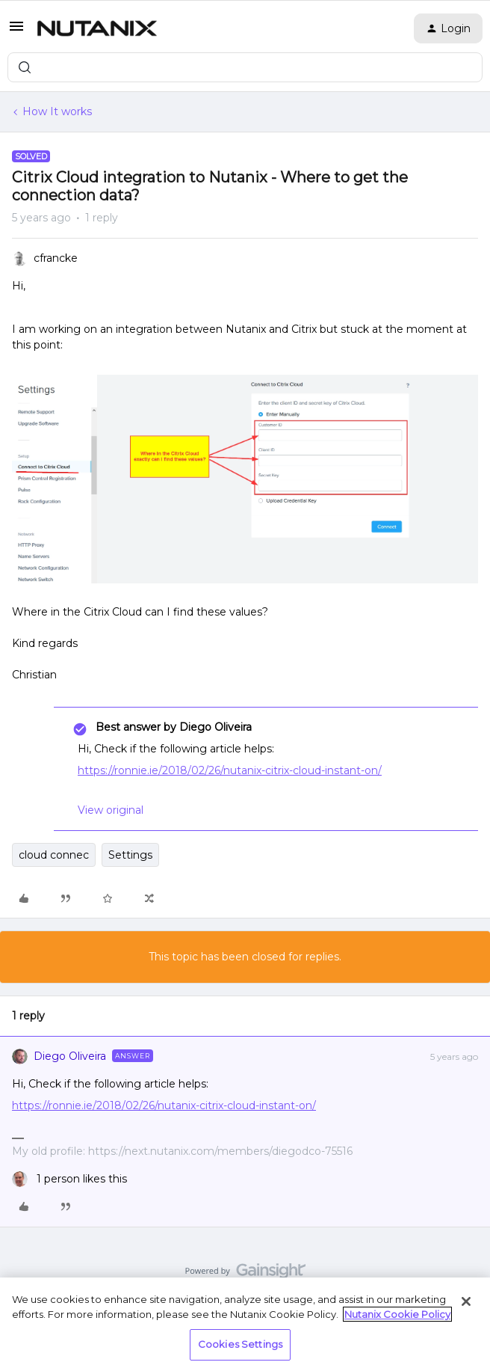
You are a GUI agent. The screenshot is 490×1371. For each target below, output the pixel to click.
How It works (57, 111)
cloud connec (54, 855)
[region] (245, 1324)
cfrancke (56, 258)
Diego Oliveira (70, 1056)
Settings (130, 855)
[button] (16, 31)
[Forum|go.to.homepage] (97, 28)
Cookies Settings (240, 1344)
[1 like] (69, 1179)
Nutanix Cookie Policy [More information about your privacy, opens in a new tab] (397, 1314)
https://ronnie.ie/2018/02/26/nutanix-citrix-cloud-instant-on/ (230, 770)
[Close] (466, 1301)
